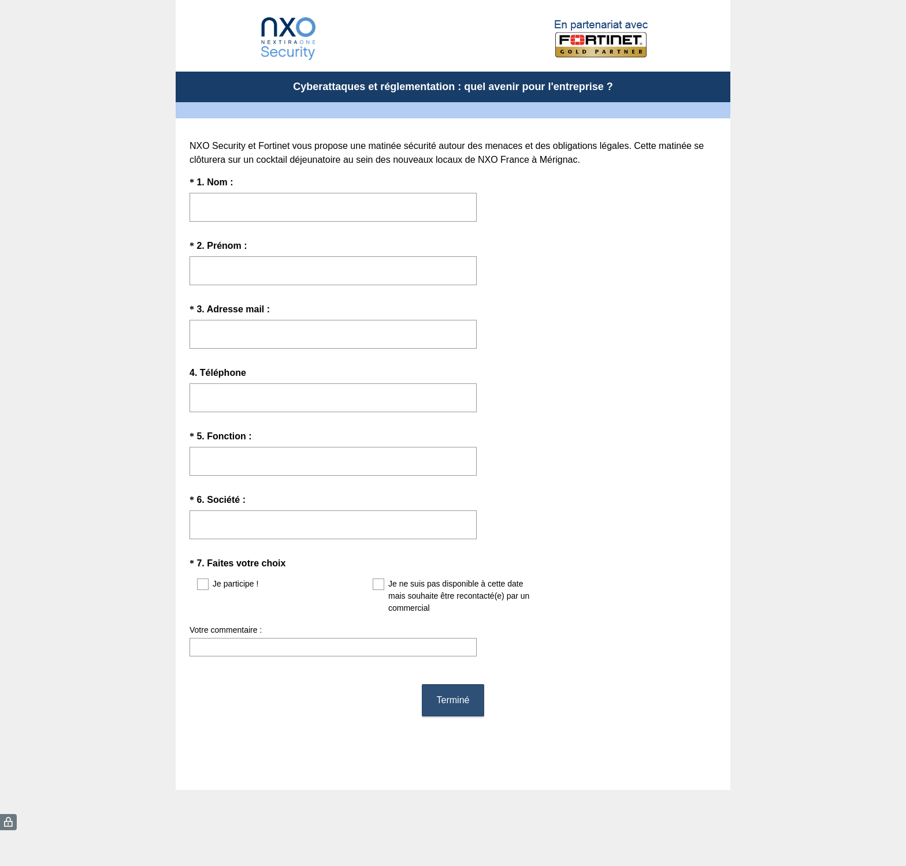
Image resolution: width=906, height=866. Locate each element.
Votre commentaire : (226, 629)
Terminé (453, 690)
